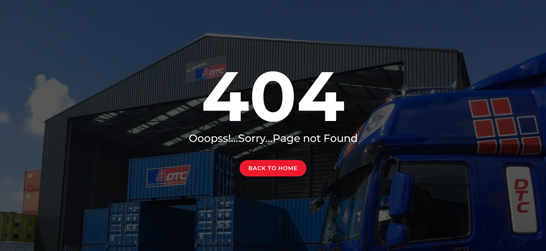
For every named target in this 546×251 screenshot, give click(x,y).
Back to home (273, 168)
